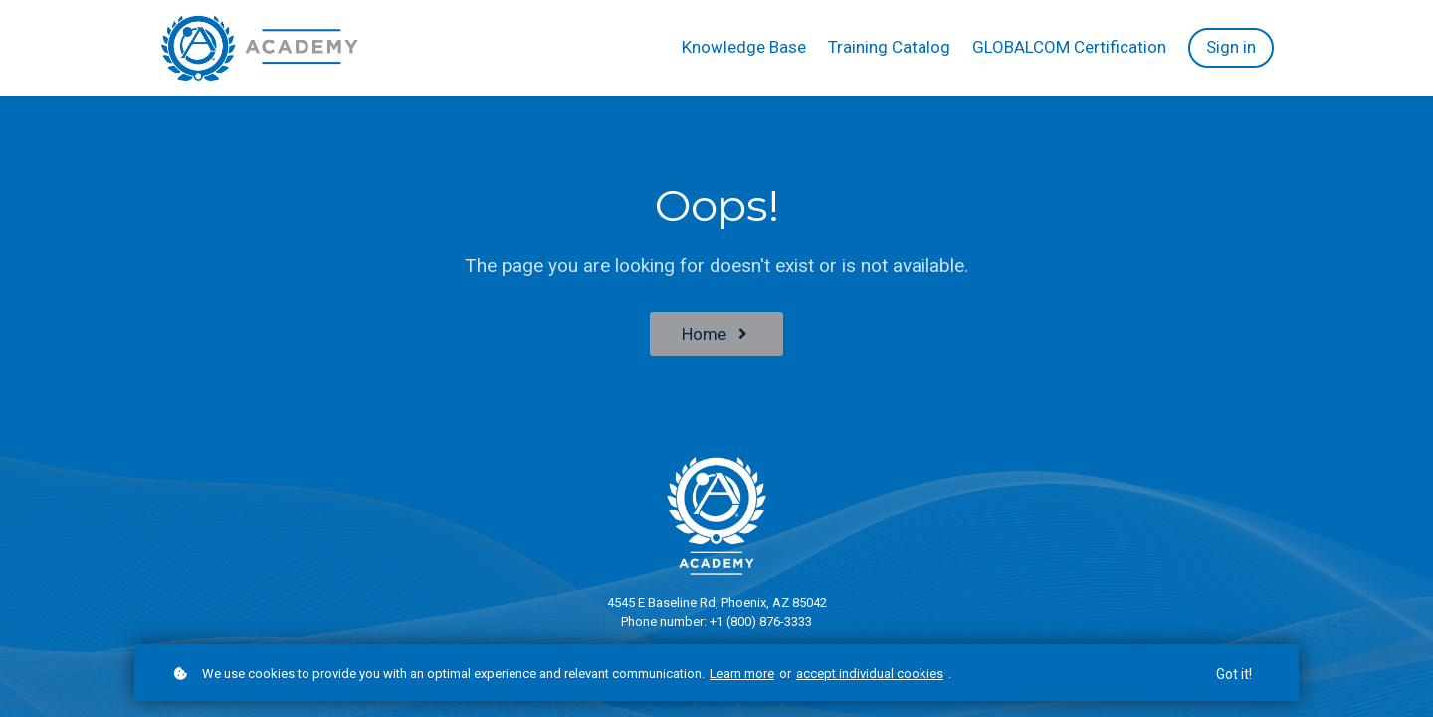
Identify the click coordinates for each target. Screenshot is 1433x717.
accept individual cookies (869, 674)
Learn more (742, 674)
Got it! (1234, 676)
